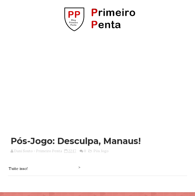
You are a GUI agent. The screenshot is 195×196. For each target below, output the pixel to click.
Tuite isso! (18, 168)
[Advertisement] (99, 81)
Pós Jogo (101, 151)
